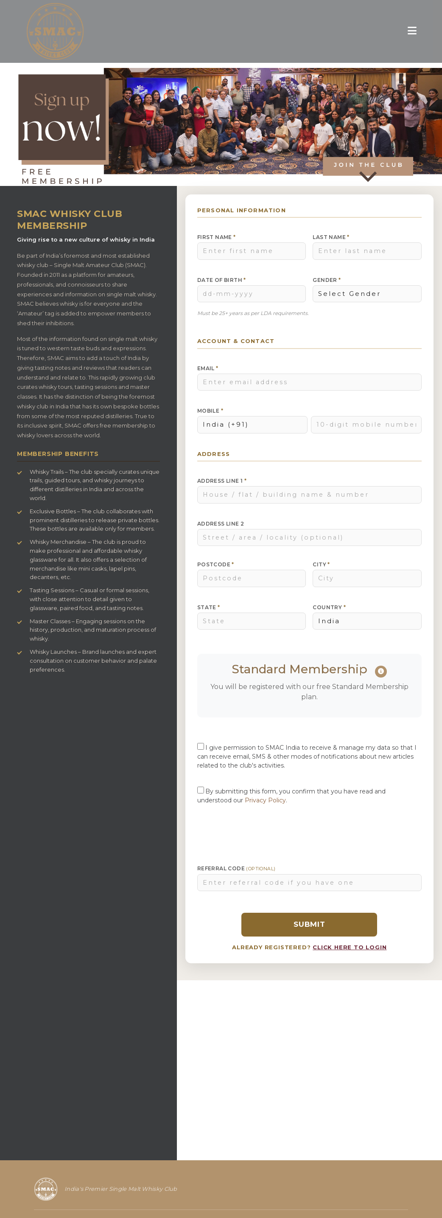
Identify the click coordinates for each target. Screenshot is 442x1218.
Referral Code (236, 868)
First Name (216, 237)
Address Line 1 (221, 481)
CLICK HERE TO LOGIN (349, 947)
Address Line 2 (220, 523)
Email (207, 368)
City (321, 564)
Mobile (210, 411)
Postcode (215, 564)
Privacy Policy (265, 800)
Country (329, 607)
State (208, 607)
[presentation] (309, 831)
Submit (309, 924)
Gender (327, 280)
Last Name (331, 237)
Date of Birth (221, 280)
